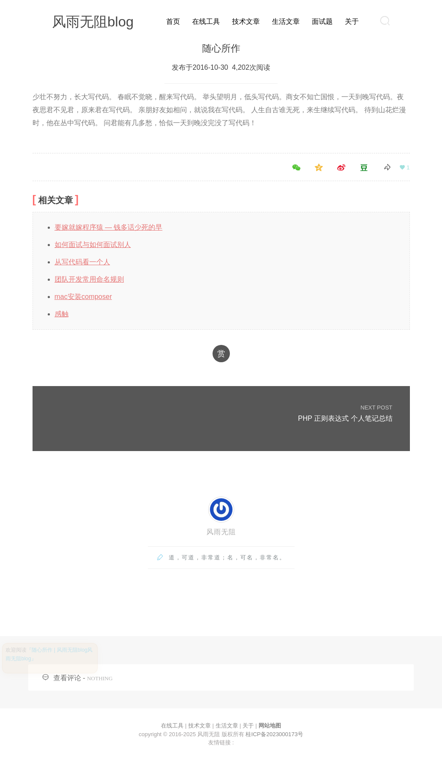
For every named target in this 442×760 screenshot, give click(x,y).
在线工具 (206, 21)
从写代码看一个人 (82, 262)
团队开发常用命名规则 (89, 279)
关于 (352, 21)
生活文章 (286, 21)
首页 (173, 21)
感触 (62, 314)
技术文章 (246, 21)
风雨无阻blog (93, 21)
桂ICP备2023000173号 (274, 734)
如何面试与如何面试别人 (93, 244)
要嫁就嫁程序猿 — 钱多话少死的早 (109, 227)
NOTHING (99, 678)
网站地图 (270, 725)
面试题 (322, 21)
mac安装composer (83, 296)
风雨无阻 (221, 532)
